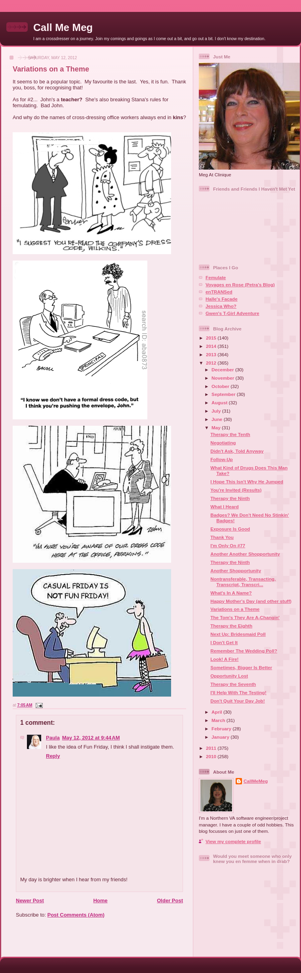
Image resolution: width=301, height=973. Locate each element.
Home (100, 901)
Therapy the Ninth (230, 498)
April (217, 711)
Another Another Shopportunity (245, 553)
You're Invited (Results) (235, 489)
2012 (211, 362)
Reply (53, 756)
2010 (211, 756)
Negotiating (223, 442)
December (223, 369)
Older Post (170, 901)
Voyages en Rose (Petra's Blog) (240, 284)
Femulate (216, 277)
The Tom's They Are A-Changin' (245, 617)
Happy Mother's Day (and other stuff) (250, 601)
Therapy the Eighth (231, 625)
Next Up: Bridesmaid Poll (238, 634)
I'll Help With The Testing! (238, 692)
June (217, 419)
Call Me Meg (63, 27)
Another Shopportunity (235, 570)
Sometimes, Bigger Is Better (241, 667)
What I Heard (224, 506)
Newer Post (30, 901)
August (220, 402)
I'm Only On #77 (227, 545)
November (223, 377)
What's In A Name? (231, 592)
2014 (211, 346)
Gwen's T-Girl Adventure (232, 313)
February (221, 728)
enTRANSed (219, 291)
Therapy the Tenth (230, 434)
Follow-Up (221, 459)
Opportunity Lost (229, 675)
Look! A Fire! (224, 659)
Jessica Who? (221, 306)
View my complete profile (233, 841)
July (216, 410)
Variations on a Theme (51, 69)
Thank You (222, 537)
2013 (211, 354)
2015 (211, 337)
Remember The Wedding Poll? (243, 650)
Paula (53, 738)
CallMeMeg (256, 781)
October (221, 386)
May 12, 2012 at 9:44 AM (91, 738)
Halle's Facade (222, 298)
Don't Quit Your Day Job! (237, 700)
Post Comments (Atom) (76, 915)
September (224, 394)
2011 (211, 748)
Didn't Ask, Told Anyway (236, 451)
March (219, 720)
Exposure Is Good (230, 528)
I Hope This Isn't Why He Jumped (246, 481)
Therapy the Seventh (233, 684)
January (221, 736)
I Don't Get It (224, 642)
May (216, 427)
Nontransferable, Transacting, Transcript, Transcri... (243, 581)
